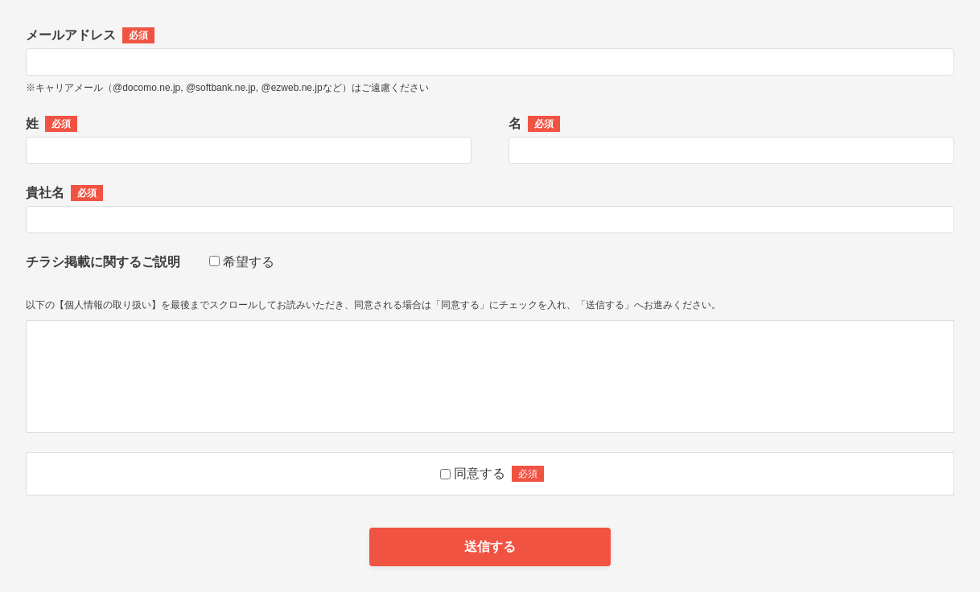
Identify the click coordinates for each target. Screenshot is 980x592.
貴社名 (64, 193)
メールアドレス (90, 35)
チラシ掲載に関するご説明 (103, 262)
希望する (248, 262)
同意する (479, 473)
